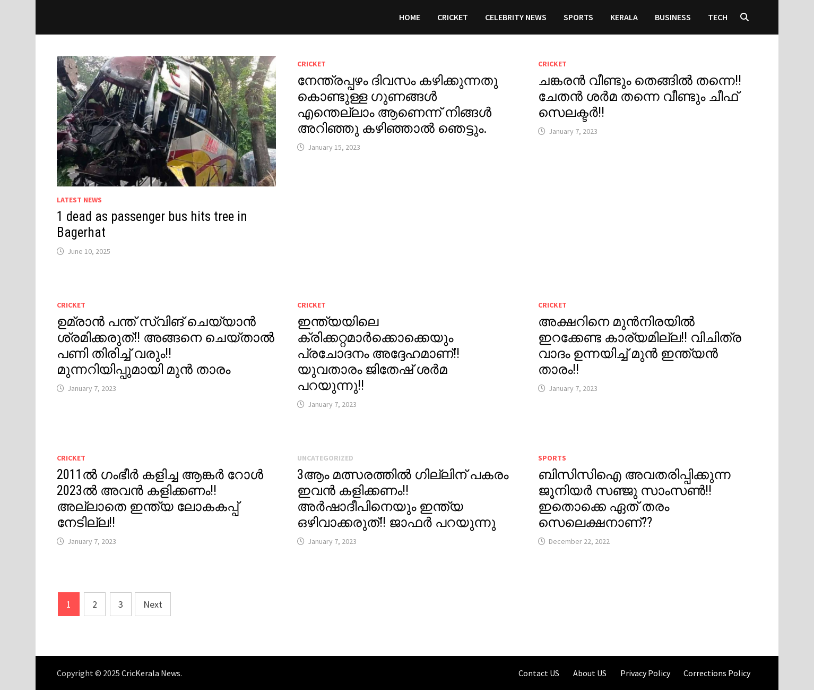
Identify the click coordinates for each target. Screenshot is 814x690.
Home (409, 17)
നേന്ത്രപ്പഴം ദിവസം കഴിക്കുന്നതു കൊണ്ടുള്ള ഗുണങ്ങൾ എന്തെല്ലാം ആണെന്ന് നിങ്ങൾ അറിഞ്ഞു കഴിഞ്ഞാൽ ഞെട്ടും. (397, 104)
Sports (578, 17)
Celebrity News (516, 17)
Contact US (538, 673)
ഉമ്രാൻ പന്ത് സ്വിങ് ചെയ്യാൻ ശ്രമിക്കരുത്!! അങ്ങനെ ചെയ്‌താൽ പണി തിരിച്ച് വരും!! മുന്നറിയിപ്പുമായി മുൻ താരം (165, 345)
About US (590, 673)
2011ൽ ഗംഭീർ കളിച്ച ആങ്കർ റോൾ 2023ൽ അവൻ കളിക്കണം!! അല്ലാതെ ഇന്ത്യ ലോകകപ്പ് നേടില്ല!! (160, 498)
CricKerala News (151, 673)
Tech (718, 17)
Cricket (452, 17)
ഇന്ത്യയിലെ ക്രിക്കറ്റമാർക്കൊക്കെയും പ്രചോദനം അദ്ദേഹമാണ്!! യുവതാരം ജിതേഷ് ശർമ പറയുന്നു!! (378, 353)
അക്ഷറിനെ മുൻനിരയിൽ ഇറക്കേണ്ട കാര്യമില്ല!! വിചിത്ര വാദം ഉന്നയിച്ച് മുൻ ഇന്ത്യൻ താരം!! (639, 345)
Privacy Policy (645, 673)
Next (152, 604)
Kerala (624, 17)
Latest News (79, 200)
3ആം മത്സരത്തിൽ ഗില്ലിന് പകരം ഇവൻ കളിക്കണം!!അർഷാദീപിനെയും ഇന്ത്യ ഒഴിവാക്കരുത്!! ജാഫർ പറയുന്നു (402, 498)
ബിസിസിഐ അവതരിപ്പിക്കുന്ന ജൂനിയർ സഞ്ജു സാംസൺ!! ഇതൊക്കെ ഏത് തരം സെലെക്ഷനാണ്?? (634, 498)
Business (673, 17)
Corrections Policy (716, 673)
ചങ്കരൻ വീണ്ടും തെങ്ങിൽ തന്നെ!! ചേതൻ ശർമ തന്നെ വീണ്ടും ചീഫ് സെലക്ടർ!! (639, 96)
